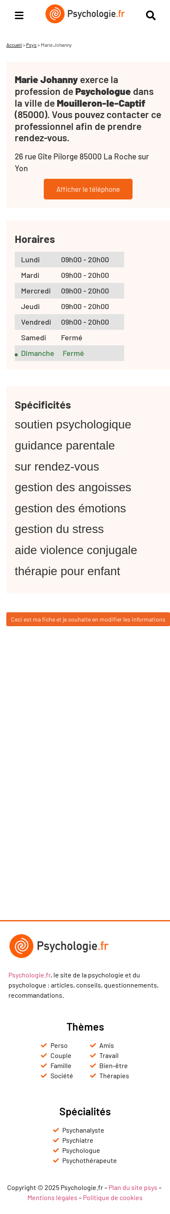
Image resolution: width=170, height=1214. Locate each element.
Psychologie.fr (29, 975)
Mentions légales (52, 1197)
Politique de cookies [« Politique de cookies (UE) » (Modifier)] (113, 1197)
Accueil (14, 45)
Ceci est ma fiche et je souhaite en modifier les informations (88, 619)
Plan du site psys (133, 1187)
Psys (31, 45)
